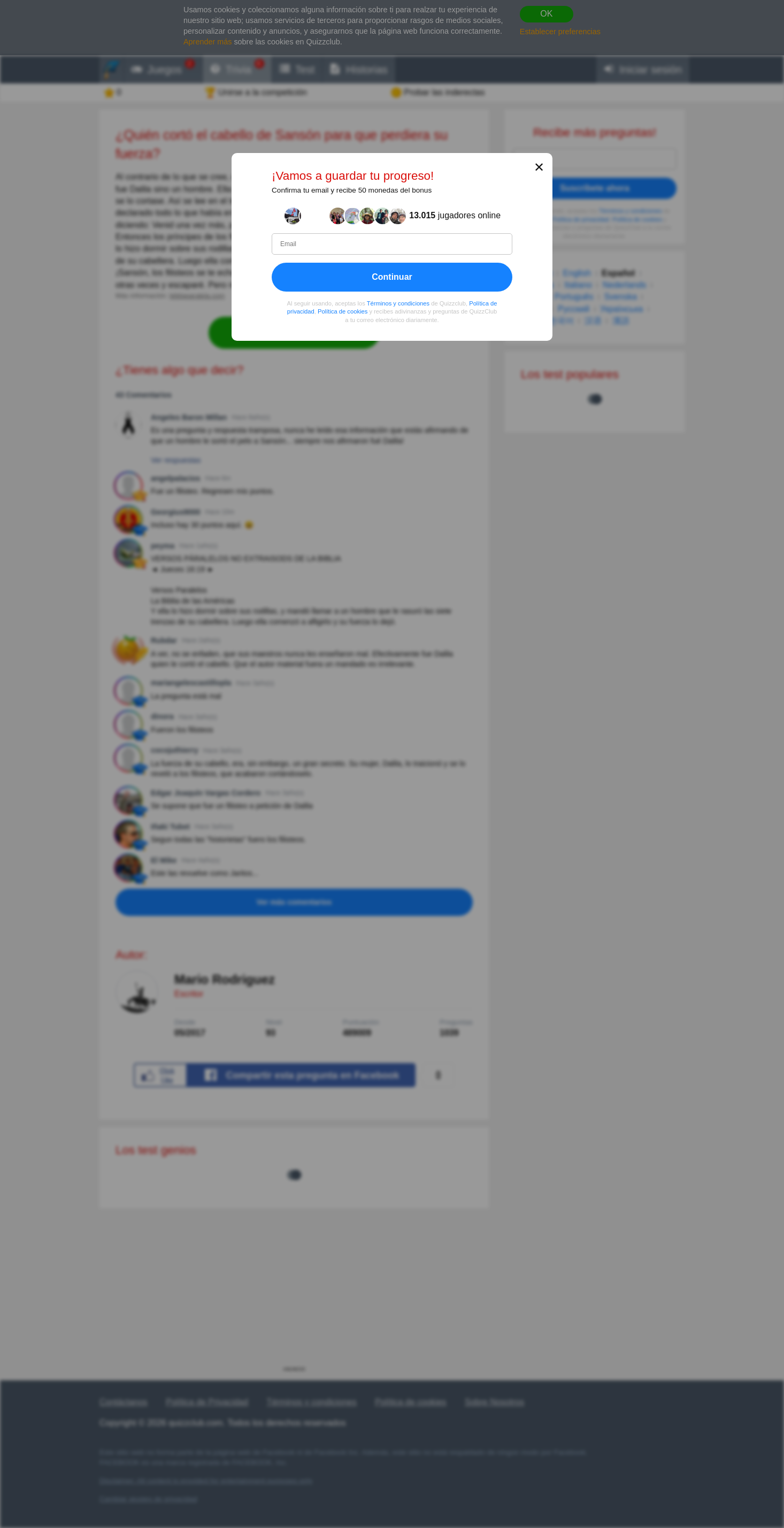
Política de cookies (342, 311)
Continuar (392, 276)
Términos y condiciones (398, 303)
